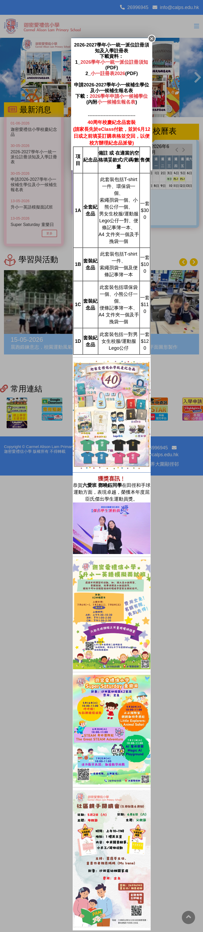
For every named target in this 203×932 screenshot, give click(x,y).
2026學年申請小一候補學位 (119, 96)
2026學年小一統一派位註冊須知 (114, 62)
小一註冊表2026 (108, 73)
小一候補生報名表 (116, 102)
